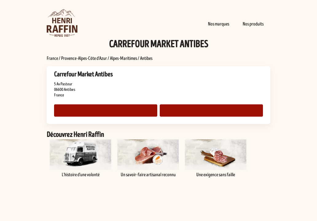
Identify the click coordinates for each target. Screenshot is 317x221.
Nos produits (253, 24)
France (52, 58)
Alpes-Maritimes (123, 58)
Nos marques (218, 24)
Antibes (146, 58)
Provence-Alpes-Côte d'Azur (84, 58)
